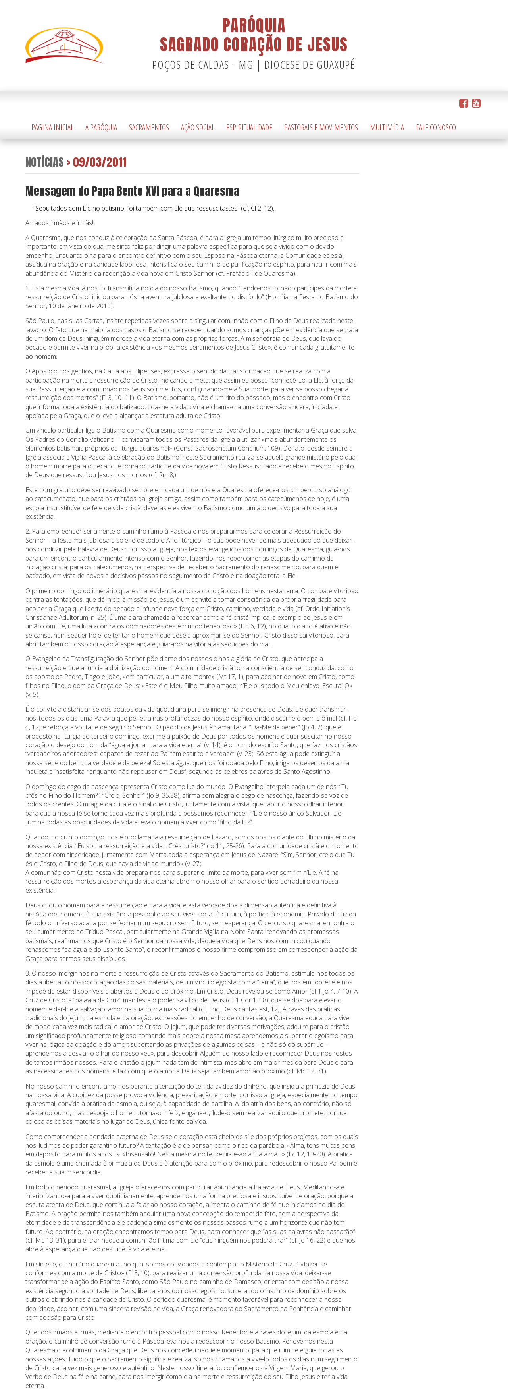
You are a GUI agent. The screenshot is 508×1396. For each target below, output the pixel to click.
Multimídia (387, 127)
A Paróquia (101, 127)
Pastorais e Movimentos (321, 127)
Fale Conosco (436, 127)
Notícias (44, 161)
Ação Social (197, 127)
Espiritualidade (249, 127)
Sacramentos (149, 127)
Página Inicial (52, 127)
